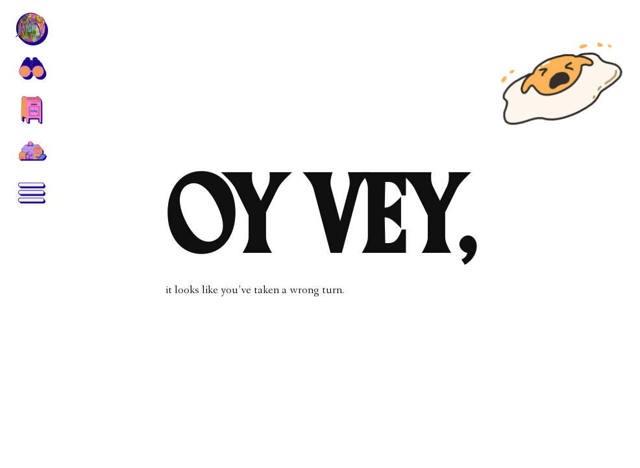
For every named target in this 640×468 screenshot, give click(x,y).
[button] (31, 67)
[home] (31, 28)
